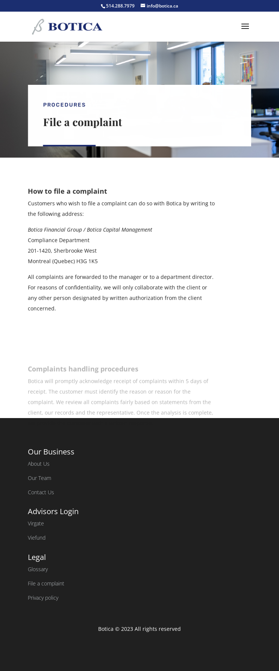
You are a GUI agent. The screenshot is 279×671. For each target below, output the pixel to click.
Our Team (39, 477)
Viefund (36, 537)
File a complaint (46, 583)
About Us (39, 463)
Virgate (36, 523)
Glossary (38, 569)
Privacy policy (43, 597)
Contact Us (41, 492)
